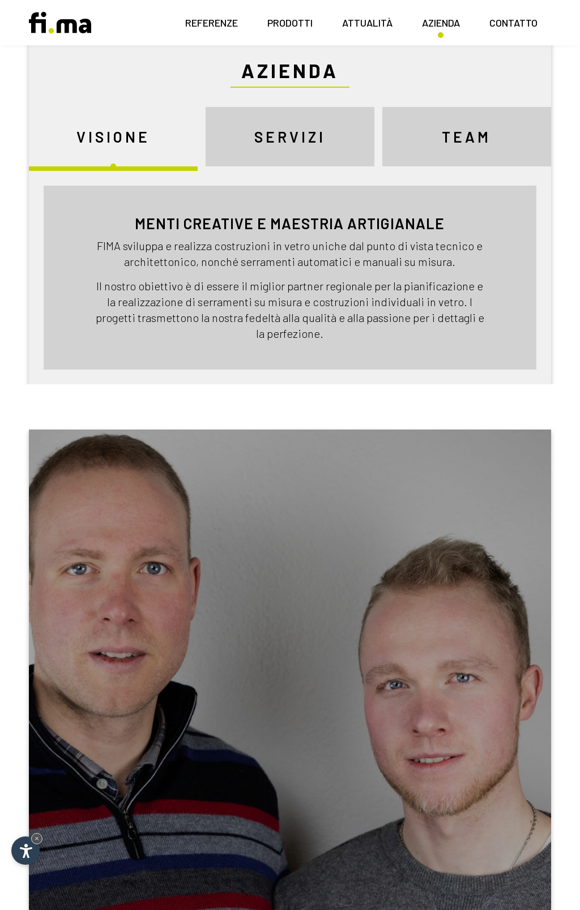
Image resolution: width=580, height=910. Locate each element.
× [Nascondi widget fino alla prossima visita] (37, 838)
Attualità (367, 26)
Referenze (211, 26)
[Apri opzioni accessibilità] (25, 850)
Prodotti (290, 26)
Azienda (441, 26)
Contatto (513, 26)
